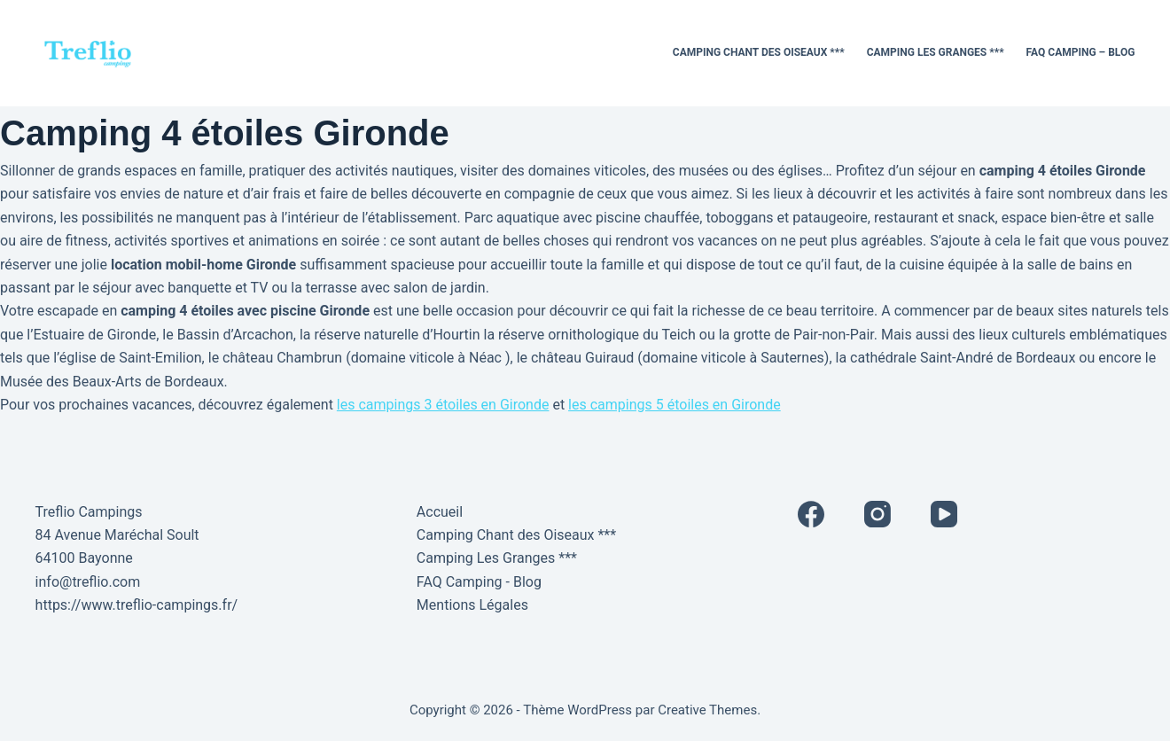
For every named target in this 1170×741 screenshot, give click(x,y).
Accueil (440, 511)
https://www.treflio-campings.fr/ (136, 605)
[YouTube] (944, 514)
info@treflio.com (88, 581)
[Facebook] (811, 514)
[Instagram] (877, 514)
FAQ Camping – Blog (1080, 52)
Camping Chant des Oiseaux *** (759, 52)
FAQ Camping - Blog (479, 581)
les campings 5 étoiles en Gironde (674, 404)
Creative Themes (707, 710)
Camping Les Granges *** (935, 52)
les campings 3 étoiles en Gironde (443, 404)
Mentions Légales (472, 605)
